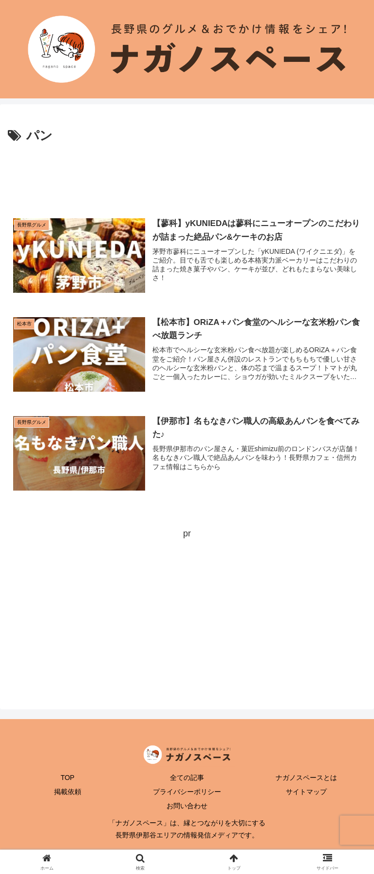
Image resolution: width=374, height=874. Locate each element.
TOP (67, 777)
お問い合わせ (187, 806)
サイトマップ (306, 792)
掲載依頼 (67, 792)
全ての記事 (187, 777)
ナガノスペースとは (306, 777)
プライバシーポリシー (187, 792)
